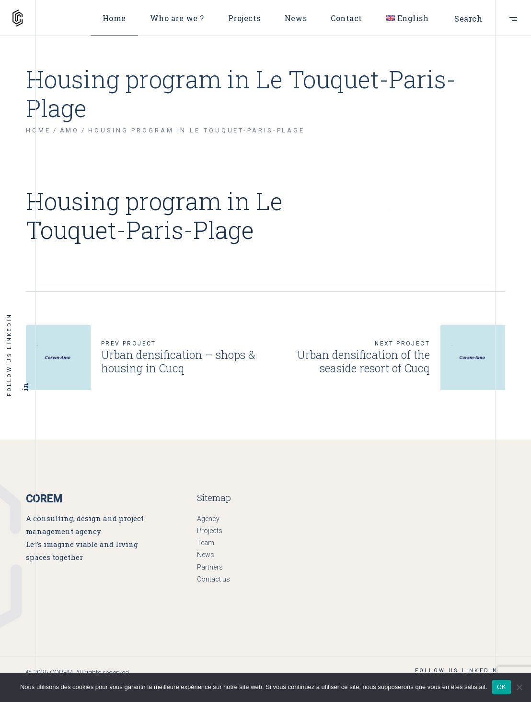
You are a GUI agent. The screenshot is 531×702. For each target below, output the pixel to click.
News (205, 555)
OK (501, 686)
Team (205, 543)
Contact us (213, 579)
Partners (210, 567)
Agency (208, 519)
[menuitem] (407, 18)
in (25, 387)
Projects (209, 531)
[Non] (519, 687)
